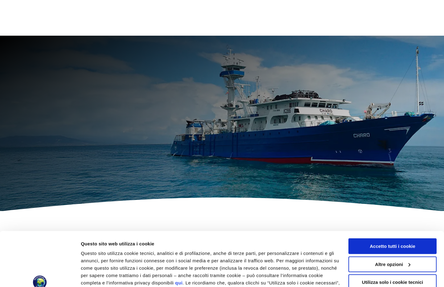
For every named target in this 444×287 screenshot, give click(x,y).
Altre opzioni (95, 274)
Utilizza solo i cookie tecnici (392, 235)
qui (179, 236)
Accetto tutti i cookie (392, 199)
